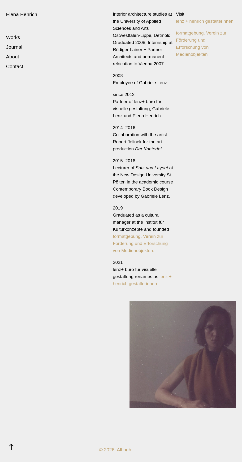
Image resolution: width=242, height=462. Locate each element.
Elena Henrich (21, 14)
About (12, 56)
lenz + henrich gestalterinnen (204, 21)
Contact (14, 66)
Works (13, 37)
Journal (14, 47)
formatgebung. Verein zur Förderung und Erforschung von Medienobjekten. (140, 243)
